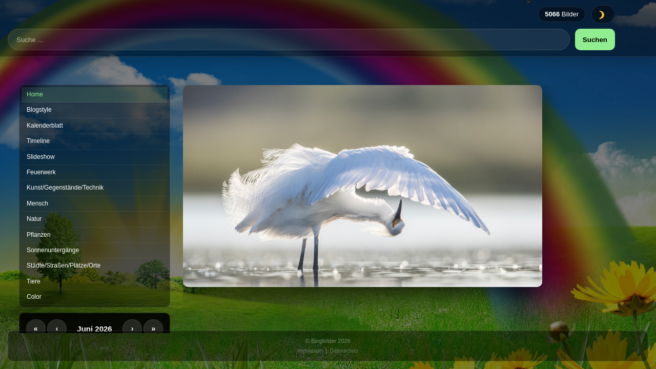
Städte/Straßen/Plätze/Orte (63, 265)
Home (35, 94)
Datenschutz (344, 351)
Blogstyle (39, 109)
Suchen (595, 54)
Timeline (38, 141)
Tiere (33, 281)
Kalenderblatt (45, 125)
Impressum (310, 351)
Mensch (37, 203)
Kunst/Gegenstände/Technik (65, 187)
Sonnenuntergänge (53, 250)
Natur (34, 218)
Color (34, 296)
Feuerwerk (41, 172)
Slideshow (41, 156)
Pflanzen (39, 234)
